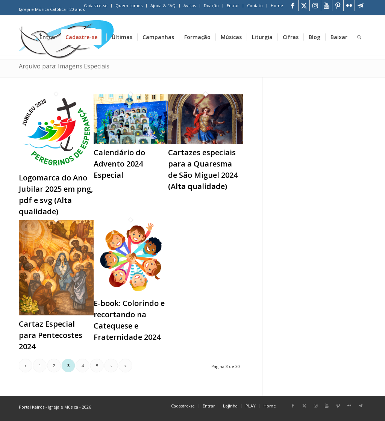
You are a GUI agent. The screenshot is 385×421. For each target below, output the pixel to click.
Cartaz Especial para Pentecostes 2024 (50, 335)
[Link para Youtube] (326, 5)
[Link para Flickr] (349, 5)
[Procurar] (359, 37)
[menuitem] (96, 6)
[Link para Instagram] (315, 5)
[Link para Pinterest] (337, 5)
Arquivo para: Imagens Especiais (64, 66)
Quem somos (128, 5)
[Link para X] (304, 5)
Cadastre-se (96, 5)
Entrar (233, 5)
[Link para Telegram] (360, 5)
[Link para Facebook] (292, 5)
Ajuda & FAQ (163, 5)
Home (277, 5)
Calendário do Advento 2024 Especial (119, 163)
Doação (211, 5)
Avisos (189, 5)
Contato (255, 5)
